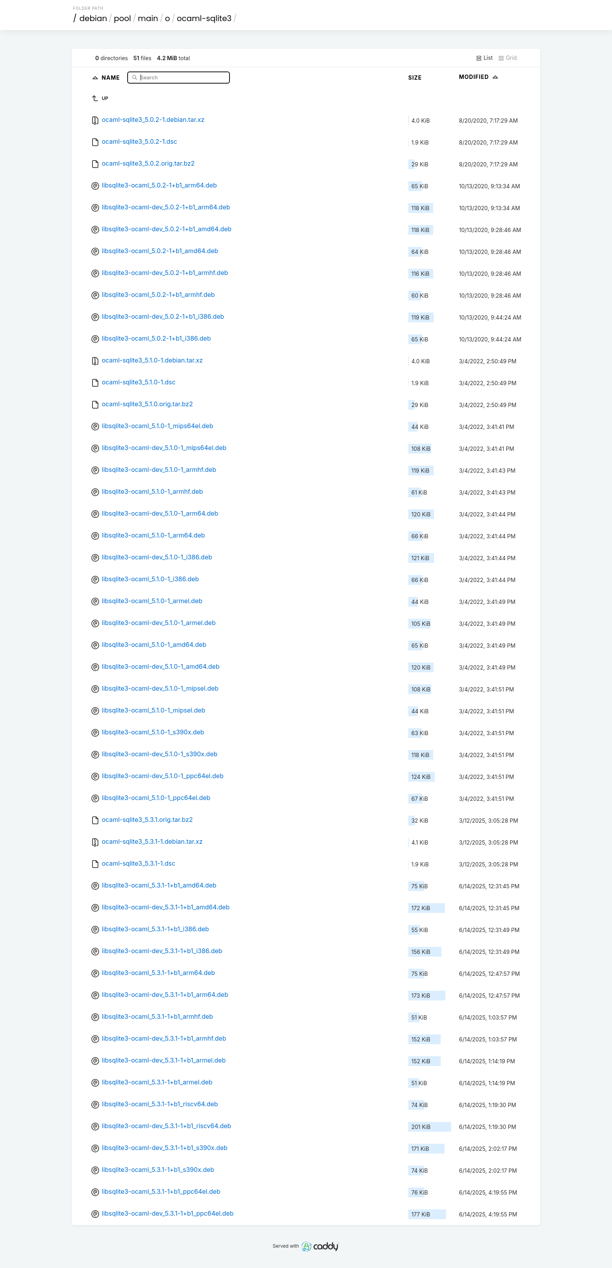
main (148, 18)
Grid (507, 57)
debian (93, 18)
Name (112, 77)
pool (122, 18)
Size (415, 77)
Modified (479, 76)
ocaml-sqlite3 (204, 18)
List (484, 57)
